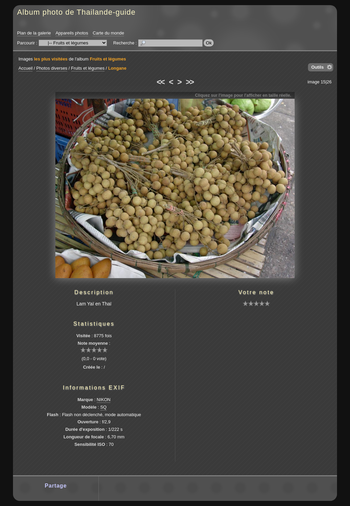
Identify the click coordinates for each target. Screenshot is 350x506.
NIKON (104, 399)
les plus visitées (51, 58)
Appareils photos (71, 33)
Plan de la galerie (34, 33)
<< (160, 82)
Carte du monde (108, 33)
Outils (317, 67)
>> (189, 82)
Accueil (25, 68)
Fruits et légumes (108, 58)
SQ (103, 407)
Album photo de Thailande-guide (76, 12)
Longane (117, 68)
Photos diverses (51, 68)
